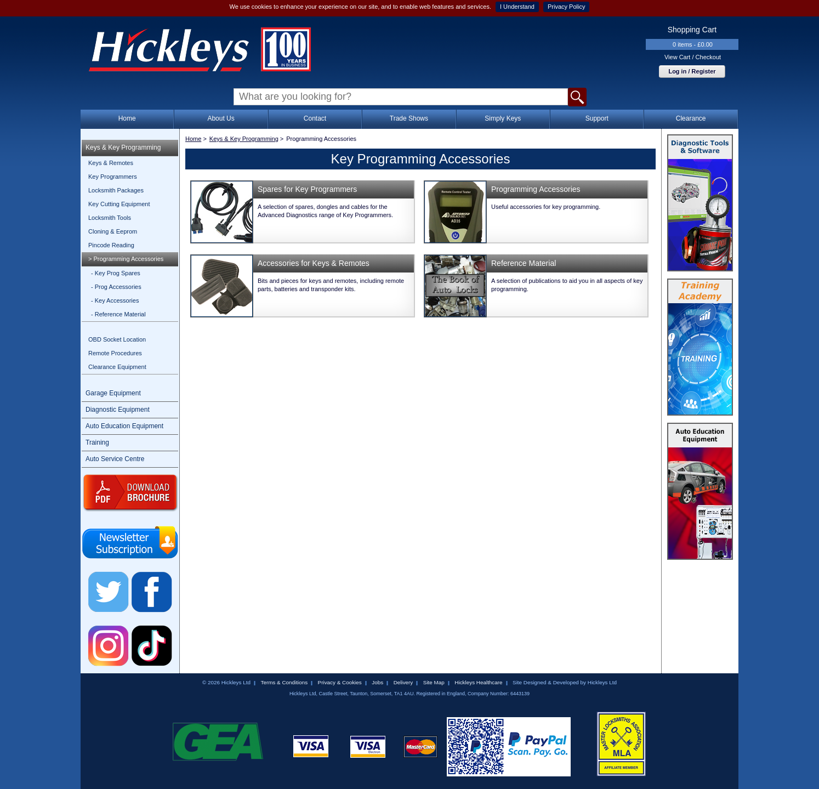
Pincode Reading (111, 245)
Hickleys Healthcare (478, 682)
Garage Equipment (113, 393)
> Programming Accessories (125, 259)
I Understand (517, 6)
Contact (315, 118)
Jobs (377, 682)
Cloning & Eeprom (112, 231)
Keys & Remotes (110, 163)
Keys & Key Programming (123, 147)
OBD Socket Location (117, 339)
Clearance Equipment (117, 367)
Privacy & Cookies (340, 682)
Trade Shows (409, 118)
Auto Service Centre (115, 459)
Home (127, 118)
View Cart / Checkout (692, 57)
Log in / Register (691, 71)
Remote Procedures (115, 353)
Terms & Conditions (284, 682)
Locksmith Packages (116, 190)
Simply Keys (503, 118)
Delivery (403, 682)
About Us (220, 118)
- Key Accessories (115, 300)
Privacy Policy (566, 6)
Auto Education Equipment (124, 426)
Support (596, 118)
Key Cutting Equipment (119, 204)
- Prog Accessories (116, 286)
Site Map (434, 682)
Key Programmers (112, 176)
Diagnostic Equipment (118, 409)
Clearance (691, 118)
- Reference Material (118, 314)
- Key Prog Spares (115, 273)
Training (97, 442)
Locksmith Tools (109, 217)
